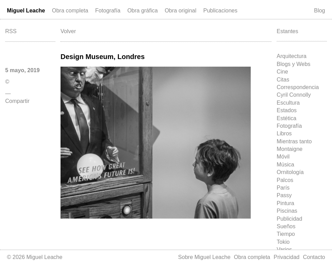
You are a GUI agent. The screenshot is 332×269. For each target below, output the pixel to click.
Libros (284, 133)
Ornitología (290, 172)
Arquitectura (291, 56)
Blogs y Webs (294, 64)
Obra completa (70, 10)
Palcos (285, 180)
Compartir (17, 101)
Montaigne (290, 149)
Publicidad (289, 219)
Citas (283, 80)
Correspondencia (298, 87)
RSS (11, 31)
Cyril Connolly (294, 95)
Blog (319, 10)
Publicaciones (220, 10)
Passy (284, 195)
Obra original (180, 10)
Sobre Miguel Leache (204, 257)
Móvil (283, 157)
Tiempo (286, 234)
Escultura (288, 103)
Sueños (286, 226)
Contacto (314, 257)
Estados (287, 110)
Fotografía (107, 10)
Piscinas (287, 211)
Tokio (283, 242)
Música (285, 164)
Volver (68, 31)
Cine (282, 72)
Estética (286, 118)
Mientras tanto (294, 141)
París (283, 188)
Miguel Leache (26, 10)
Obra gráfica (142, 10)
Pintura (285, 203)
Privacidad (286, 257)
